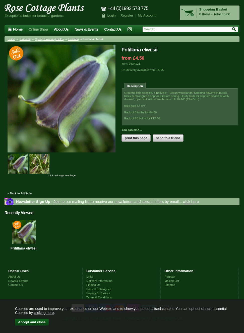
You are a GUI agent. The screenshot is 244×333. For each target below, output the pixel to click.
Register (126, 15)
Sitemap (169, 284)
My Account (147, 15)
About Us (61, 29)
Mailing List (171, 280)
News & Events (86, 29)
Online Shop (38, 29)
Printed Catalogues (98, 289)
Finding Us (93, 284)
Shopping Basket (213, 9)
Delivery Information (99, 280)
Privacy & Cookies (98, 293)
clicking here (44, 313)
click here (191, 201)
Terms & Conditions (99, 297)
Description (135, 86)
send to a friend (168, 138)
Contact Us (112, 29)
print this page (136, 138)
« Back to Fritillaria (20, 193)
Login (111, 15)
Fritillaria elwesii (24, 248)
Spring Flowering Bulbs (49, 39)
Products (25, 39)
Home (18, 29)
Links (89, 276)
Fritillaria (73, 39)
